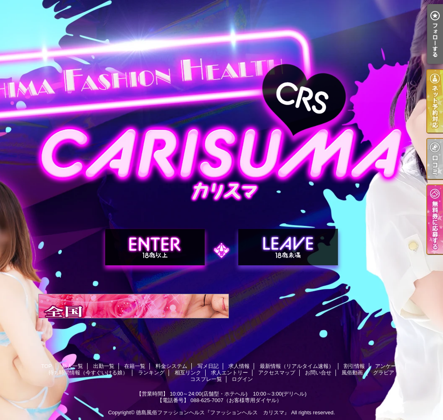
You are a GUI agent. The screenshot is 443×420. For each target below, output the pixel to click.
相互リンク (188, 373)
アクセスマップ (276, 373)
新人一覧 (72, 366)
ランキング (151, 373)
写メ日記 (208, 366)
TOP (46, 366)
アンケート (388, 366)
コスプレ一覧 (206, 379)
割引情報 (354, 366)
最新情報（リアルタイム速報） (297, 366)
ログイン (242, 379)
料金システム (171, 366)
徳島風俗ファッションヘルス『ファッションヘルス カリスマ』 (212, 412)
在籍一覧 (134, 366)
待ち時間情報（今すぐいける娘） (88, 373)
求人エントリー (229, 373)
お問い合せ (318, 373)
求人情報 (239, 366)
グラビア (383, 373)
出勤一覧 (103, 366)
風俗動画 (352, 373)
